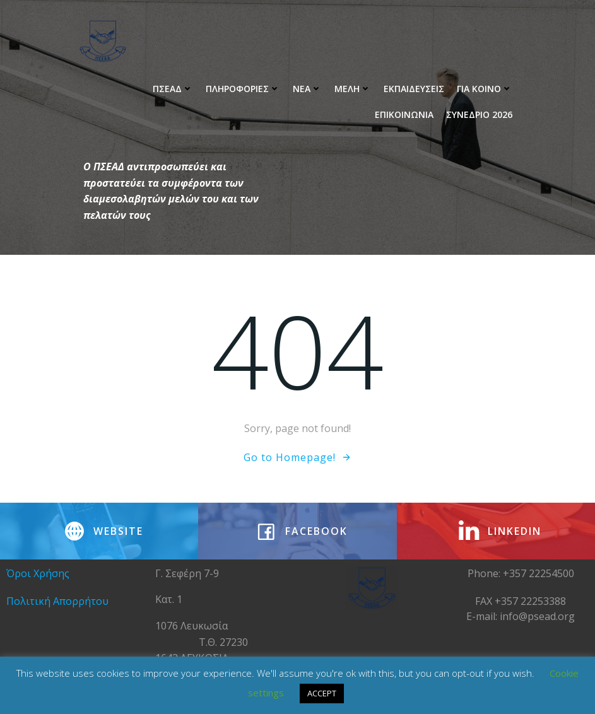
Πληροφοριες (243, 89)
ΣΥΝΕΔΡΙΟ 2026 (479, 114)
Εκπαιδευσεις (414, 89)
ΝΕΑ (307, 89)
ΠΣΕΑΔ (173, 89)
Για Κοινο (484, 89)
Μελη (352, 89)
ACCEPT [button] (321, 693)
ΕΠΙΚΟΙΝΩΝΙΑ (404, 114)
